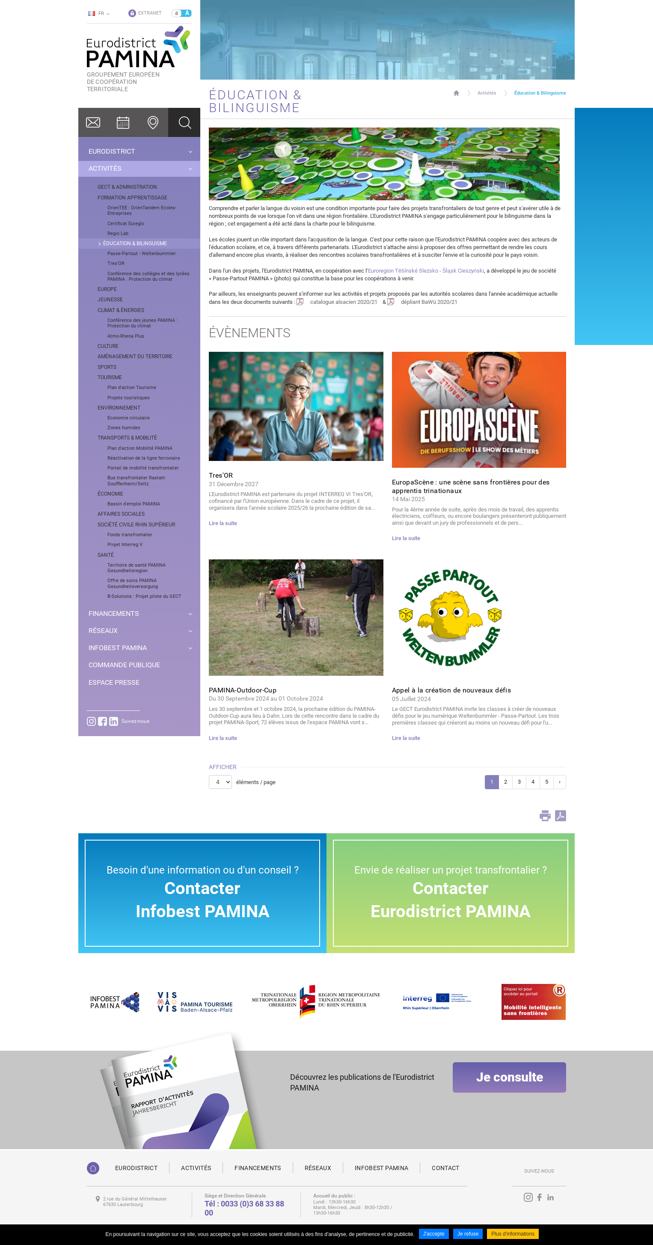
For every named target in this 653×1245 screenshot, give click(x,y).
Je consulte (509, 1087)
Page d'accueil (456, 93)
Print (545, 815)
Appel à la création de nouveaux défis (451, 690)
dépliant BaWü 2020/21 (429, 302)
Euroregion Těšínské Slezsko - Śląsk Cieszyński (426, 270)
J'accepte (434, 1236)
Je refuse (467, 1236)
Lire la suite (223, 523)
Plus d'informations (512, 1236)
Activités (487, 93)
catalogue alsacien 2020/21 (343, 302)
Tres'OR (221, 475)
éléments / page (256, 782)
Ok (184, 122)
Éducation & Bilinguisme (540, 93)
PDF (560, 815)
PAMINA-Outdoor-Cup (242, 690)
